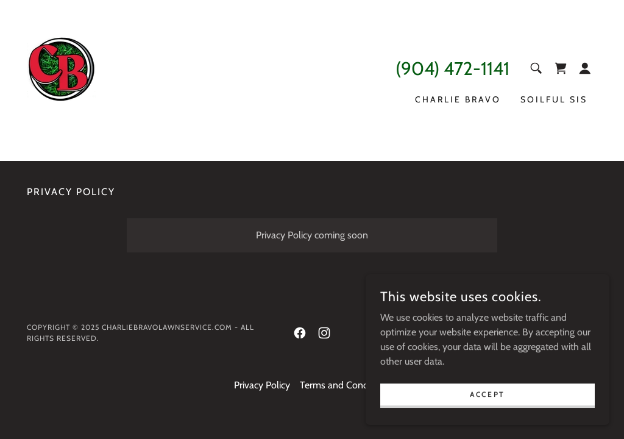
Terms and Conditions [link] (345, 385)
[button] (585, 68)
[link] (61, 79)
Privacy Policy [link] (262, 385)
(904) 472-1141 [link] (452, 68)
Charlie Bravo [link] (458, 99)
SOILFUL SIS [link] (553, 99)
